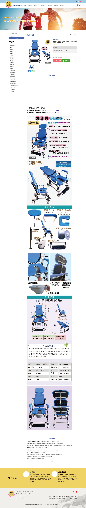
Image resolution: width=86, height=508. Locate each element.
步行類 (11, 53)
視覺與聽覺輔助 (13, 83)
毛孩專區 (13, 91)
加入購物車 (57, 61)
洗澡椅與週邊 (13, 78)
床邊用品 (12, 66)
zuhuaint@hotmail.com (26, 493)
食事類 (11, 49)
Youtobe (80, 2)
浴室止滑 (12, 64)
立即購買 (66, 61)
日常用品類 (12, 70)
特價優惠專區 (13, 45)
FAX (17, 498)
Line (78, 2)
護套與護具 (12, 72)
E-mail (17, 493)
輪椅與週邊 (12, 76)
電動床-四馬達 (13, 81)
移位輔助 (12, 60)
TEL (17, 496)
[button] (80, 6)
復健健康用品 (13, 80)
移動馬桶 (12, 62)
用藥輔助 (12, 59)
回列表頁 (52, 461)
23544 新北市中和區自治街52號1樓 (24, 491)
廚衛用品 (13, 89)
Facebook (76, 2)
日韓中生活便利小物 (14, 85)
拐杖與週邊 (12, 74)
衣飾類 (11, 51)
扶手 (11, 47)
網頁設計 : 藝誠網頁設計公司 (54, 504)
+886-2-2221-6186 (23, 496)
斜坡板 (11, 55)
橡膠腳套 (12, 68)
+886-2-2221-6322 (23, 498)
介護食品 (12, 57)
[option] (43, 19)
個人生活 (13, 87)
